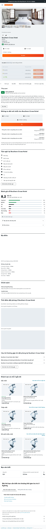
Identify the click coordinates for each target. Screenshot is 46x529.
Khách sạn (9, 506)
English (33, 1)
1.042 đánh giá (11, 44)
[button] (44, 1)
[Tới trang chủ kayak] (8, 5)
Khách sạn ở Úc (29, 506)
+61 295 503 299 (6, 42)
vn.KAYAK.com (3, 506)
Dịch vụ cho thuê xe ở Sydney (10, 477)
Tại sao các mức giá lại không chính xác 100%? (23, 499)
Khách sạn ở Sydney (8, 479)
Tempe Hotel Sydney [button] (28, 401)
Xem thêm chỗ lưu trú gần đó (38, 358)
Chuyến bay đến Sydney (9, 475)
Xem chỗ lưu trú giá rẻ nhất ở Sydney (37, 385)
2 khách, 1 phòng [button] (7, 52)
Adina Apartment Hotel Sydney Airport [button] (32, 429)
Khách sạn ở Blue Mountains (19, 507)
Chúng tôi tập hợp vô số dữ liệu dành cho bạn (23, 497)
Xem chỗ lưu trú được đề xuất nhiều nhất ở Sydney (36, 413)
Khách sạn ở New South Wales (6, 507)
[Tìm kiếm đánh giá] (24, 217)
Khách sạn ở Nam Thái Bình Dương (19, 506)
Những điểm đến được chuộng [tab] (25, 467)
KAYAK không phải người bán (23, 494)
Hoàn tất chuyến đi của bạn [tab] (9, 467)
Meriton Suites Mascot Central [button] (30, 374)
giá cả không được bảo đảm (25, 490)
